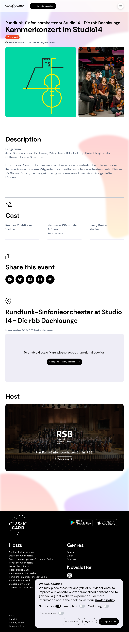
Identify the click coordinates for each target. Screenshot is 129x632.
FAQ (11, 615)
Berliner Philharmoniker (21, 552)
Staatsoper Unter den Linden (25, 587)
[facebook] (30, 279)
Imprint (13, 619)
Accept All (108, 621)
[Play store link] (80, 522)
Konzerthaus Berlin (19, 566)
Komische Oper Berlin (21, 562)
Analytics (70, 606)
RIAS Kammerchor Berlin (22, 573)
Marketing (95, 606)
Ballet (70, 555)
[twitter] (19, 279)
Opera (70, 552)
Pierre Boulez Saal (19, 569)
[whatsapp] (9, 279)
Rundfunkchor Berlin (20, 580)
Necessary (46, 606)
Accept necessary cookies (64, 361)
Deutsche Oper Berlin (21, 555)
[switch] (58, 606)
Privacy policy (16, 622)
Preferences (47, 613)
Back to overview (43, 6)
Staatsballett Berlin (19, 583)
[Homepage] (14, 6)
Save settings (71, 621)
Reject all (89, 621)
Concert (71, 559)
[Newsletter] (70, 575)
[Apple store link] (106, 522)
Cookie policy (16, 626)
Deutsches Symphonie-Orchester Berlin (31, 559)
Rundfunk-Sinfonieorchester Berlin (28, 576)
